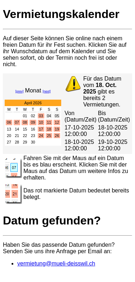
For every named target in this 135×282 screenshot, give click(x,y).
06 (9, 122)
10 (41, 122)
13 (9, 129)
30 (33, 142)
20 (9, 135)
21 (17, 135)
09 (33, 122)
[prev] (19, 91)
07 (17, 122)
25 (49, 135)
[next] (47, 91)
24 (41, 135)
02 (33, 116)
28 (17, 142)
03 (41, 116)
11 (49, 122)
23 (33, 135)
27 (9, 142)
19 (57, 129)
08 (25, 122)
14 (17, 129)
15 (25, 129)
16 (33, 129)
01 (25, 116)
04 (49, 116)
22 (25, 135)
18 (49, 129)
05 (57, 116)
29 (25, 142)
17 (41, 129)
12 (57, 122)
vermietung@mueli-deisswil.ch (56, 263)
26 (57, 135)
